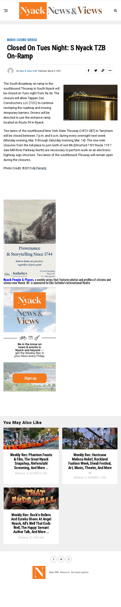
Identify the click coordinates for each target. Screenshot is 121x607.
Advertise (64, 595)
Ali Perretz (39, 168)
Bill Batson (20, 489)
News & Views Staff (28, 71)
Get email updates (80, 595)
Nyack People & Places (18, 279)
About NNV (54, 595)
